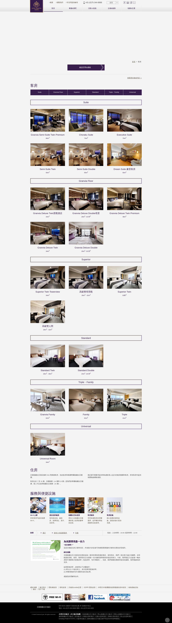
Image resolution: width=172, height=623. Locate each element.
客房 (53, 8)
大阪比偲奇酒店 (100, 617)
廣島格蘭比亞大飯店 (66, 617)
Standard (95, 93)
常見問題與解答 (72, 2)
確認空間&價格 (85, 67)
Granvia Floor (58, 93)
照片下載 (41, 590)
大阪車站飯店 (81, 619)
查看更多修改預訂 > (134, 78)
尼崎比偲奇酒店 (113, 617)
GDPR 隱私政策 (89, 588)
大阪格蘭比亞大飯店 (89, 615)
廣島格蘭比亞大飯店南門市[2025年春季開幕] (103, 619)
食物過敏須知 (133, 588)
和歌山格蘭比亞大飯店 (122, 615)
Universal (132, 93)
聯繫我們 (60, 2)
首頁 (133, 62)
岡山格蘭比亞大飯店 (105, 615)
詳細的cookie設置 (75, 588)
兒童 (76, 533)
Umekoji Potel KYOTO (67, 619)
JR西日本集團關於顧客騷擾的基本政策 (112, 588)
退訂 (44, 533)
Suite (39, 93)
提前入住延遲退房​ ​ (60, 533)
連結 (34, 590)
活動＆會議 (92, 8)
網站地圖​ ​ (33, 588)
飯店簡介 (43, 588)
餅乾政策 (63, 588)
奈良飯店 (78, 617)
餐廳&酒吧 (72, 8)
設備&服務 (112, 8)
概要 (51, 2)
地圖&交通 (131, 8)
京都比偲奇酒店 (88, 617)
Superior (77, 93)
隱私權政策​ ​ (53, 588)
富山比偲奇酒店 (126, 617)
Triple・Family (114, 93)
